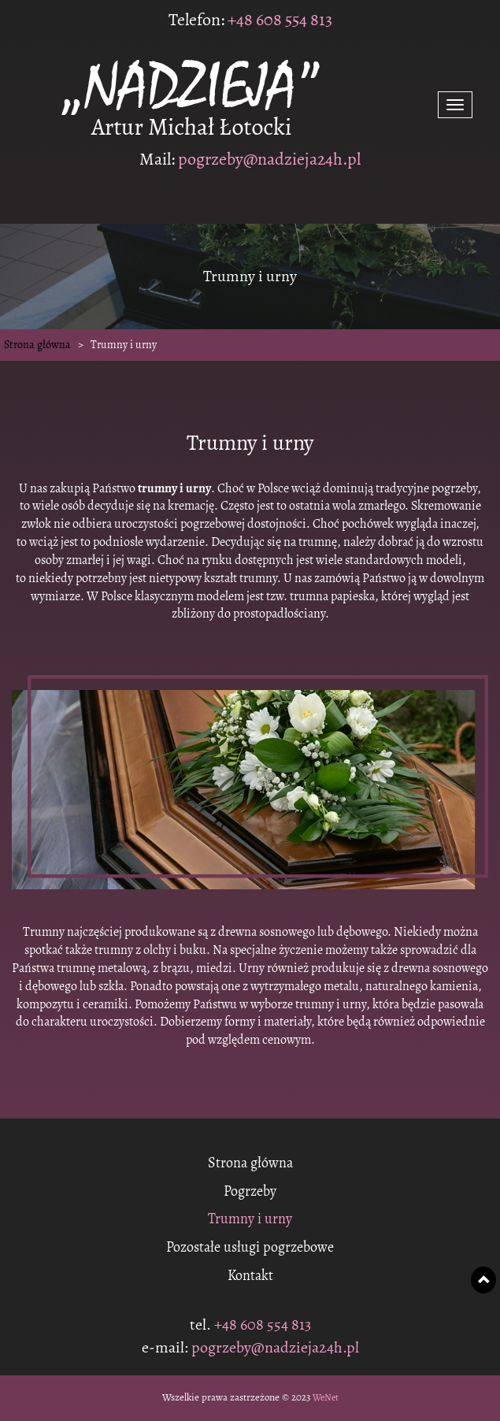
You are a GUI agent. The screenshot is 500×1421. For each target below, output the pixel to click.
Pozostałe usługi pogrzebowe (250, 1248)
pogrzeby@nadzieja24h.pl (269, 159)
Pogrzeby (250, 1192)
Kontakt (250, 1276)
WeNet (326, 1397)
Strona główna (37, 345)
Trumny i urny (250, 1219)
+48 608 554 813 (278, 19)
